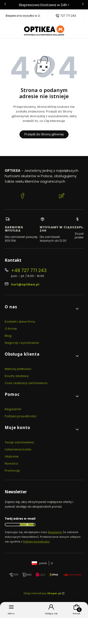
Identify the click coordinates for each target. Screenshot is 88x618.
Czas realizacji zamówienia (26, 383)
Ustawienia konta (18, 449)
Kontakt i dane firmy (20, 321)
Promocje (12, 470)
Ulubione (12, 456)
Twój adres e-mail (20, 518)
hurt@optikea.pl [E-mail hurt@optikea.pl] (25, 284)
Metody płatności (18, 369)
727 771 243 (68, 16)
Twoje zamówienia (19, 442)
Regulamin (13, 409)
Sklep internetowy (42, 593)
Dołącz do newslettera (27, 524)
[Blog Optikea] (62, 196)
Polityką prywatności (36, 541)
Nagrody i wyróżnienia (22, 343)
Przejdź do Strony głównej (44, 134)
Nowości (11, 463)
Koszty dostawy (17, 376)
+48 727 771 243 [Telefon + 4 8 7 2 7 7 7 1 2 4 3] (28, 270)
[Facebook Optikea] (22, 196)
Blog (8, 335)
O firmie (11, 328)
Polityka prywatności (20, 416)
